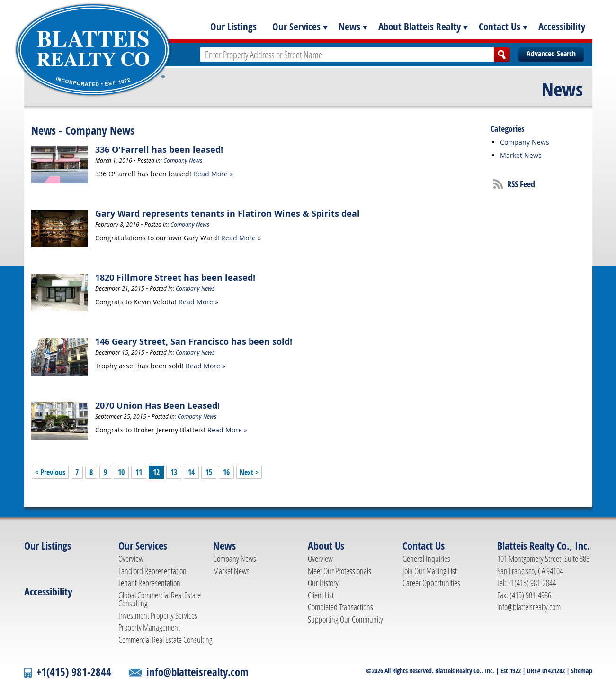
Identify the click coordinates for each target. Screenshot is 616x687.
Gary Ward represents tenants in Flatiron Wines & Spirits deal (227, 214)
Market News (521, 155)
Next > (249, 472)
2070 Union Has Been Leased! (157, 406)
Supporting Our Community (345, 619)
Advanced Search (551, 53)
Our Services (296, 26)
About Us (326, 546)
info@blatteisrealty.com (529, 607)
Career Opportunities (431, 582)
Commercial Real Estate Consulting (165, 639)
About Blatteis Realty (419, 26)
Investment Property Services (157, 615)
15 (208, 472)
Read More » (213, 173)
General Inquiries (426, 558)
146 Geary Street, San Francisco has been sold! (193, 342)
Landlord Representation (152, 571)
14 (191, 472)
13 (173, 472)
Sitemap (581, 670)
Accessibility (561, 26)
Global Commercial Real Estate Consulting (159, 599)
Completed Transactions (340, 607)
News (349, 26)
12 (156, 472)
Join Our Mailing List (429, 571)
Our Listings (233, 26)
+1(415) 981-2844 (73, 672)
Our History (323, 582)
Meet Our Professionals (339, 571)
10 (121, 472)
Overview (130, 558)
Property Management (149, 627)
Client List (321, 595)
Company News (182, 160)
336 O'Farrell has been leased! (159, 150)
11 (138, 472)
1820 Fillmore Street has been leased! (175, 278)
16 (226, 472)
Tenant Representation (149, 582)
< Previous (50, 472)
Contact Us (499, 26)
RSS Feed (521, 184)
